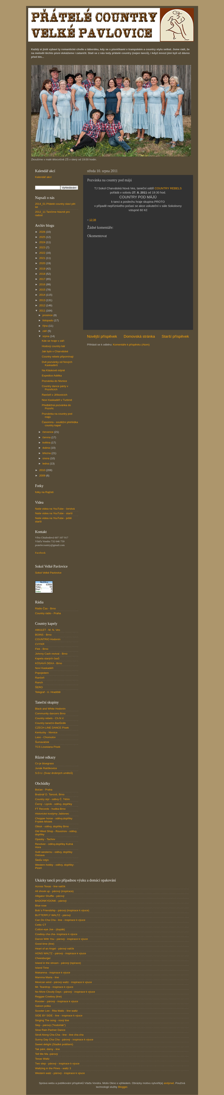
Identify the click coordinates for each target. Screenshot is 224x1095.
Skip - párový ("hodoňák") (50, 1025)
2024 (42, 242)
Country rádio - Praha (48, 613)
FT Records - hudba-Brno (50, 808)
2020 (42, 263)
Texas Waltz (42, 1058)
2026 (42, 231)
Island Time (42, 967)
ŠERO (39, 687)
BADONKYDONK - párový (51, 900)
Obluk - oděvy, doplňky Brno (52, 826)
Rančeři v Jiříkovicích (54, 394)
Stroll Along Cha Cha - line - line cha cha (59, 1034)
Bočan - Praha (43, 789)
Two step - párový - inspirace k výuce (57, 1063)
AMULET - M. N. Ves (47, 629)
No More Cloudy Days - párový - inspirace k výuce (65, 991)
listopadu (48, 320)
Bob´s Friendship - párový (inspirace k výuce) (62, 910)
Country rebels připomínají (57, 356)
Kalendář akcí (43, 177)
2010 (42, 470)
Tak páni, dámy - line (47, 1049)
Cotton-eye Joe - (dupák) (50, 929)
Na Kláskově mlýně (53, 370)
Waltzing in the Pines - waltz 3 (53, 1068)
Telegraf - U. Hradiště (48, 692)
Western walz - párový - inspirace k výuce (60, 1073)
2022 (42, 252)
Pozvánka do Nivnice (54, 380)
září (45, 330)
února (46, 458)
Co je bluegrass (44, 763)
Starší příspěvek (175, 336)
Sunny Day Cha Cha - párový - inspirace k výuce (64, 1039)
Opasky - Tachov (45, 839)
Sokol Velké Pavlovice (48, 572)
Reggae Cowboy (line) (48, 996)
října (46, 325)
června (47, 437)
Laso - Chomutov (45, 737)
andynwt (169, 1083)
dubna (47, 447)
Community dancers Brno (50, 713)
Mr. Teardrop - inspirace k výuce (54, 986)
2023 (42, 247)
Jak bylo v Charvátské (55, 351)
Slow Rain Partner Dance (50, 1029)
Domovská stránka (139, 336)
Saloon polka (43, 1005)
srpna (46, 336)
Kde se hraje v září (53, 340)
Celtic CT (40, 924)
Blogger (122, 1086)
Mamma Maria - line (47, 977)
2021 (42, 258)
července (48, 431)
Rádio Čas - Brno (45, 608)
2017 (42, 278)
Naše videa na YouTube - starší (54, 513)
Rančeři (40, 677)
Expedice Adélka (52, 375)
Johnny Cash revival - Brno (51, 653)
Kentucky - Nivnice (46, 732)
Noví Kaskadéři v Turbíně (57, 399)
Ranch (39, 682)
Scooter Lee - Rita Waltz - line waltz (56, 1010)
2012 (42, 305)
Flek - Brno (41, 648)
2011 (42, 310)
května (47, 442)
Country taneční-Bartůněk (50, 723)
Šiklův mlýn (42, 859)
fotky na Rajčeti (44, 492)
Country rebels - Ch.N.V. (49, 718)
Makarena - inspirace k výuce (52, 972)
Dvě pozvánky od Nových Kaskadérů (57, 363)
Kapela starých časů (47, 658)
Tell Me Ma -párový (46, 1053)
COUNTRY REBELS (168, 188)
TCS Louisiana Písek (47, 746)
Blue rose (41, 905)
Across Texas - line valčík (50, 886)
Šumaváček (42, 742)
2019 (42, 268)
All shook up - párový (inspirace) (54, 891)
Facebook (40, 552)
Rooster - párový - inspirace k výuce (56, 1001)
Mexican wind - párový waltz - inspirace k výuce (63, 982)
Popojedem (42, 672)
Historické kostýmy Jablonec (52, 813)
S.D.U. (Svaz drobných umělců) (54, 773)
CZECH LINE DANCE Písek (52, 727)
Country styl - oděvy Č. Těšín (52, 799)
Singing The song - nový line (52, 1020)
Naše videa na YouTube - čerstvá (55, 508)
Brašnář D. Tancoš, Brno (50, 794)
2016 (42, 284)
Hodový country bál (53, 346)
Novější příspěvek (102, 336)
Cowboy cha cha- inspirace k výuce (56, 934)
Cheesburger (43, 958)
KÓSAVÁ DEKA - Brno (48, 663)
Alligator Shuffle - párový (50, 895)
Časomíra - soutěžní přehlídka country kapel (60, 424)
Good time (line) (44, 943)
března (47, 453)
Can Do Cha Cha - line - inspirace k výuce (60, 919)
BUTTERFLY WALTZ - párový (53, 915)
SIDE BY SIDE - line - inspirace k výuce (59, 1015)
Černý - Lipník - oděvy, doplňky (53, 804)
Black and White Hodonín (50, 708)
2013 (42, 300)
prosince (48, 315)
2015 (42, 289)
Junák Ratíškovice (46, 768)
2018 (42, 273)
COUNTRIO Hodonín (48, 639)
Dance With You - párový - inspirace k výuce (61, 938)
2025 (42, 237)
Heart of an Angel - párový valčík (54, 948)
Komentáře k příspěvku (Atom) (131, 344)
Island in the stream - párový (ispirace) (58, 962)
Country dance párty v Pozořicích (55, 388)
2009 (42, 475)
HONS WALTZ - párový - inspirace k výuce (60, 953)
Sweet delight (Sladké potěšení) (54, 1044)
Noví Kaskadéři (44, 668)
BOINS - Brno (43, 634)
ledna (46, 463)
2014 (42, 294)
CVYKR (40, 644)
